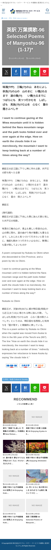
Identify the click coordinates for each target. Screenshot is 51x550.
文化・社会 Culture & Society (16, 379)
